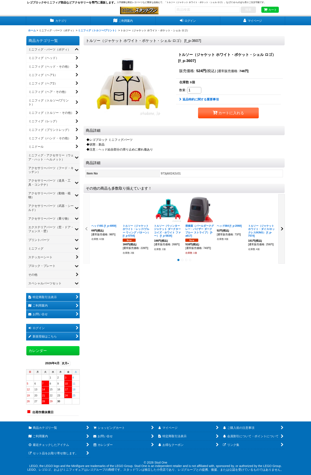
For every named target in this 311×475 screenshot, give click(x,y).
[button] (86, 229)
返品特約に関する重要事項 (199, 99)
